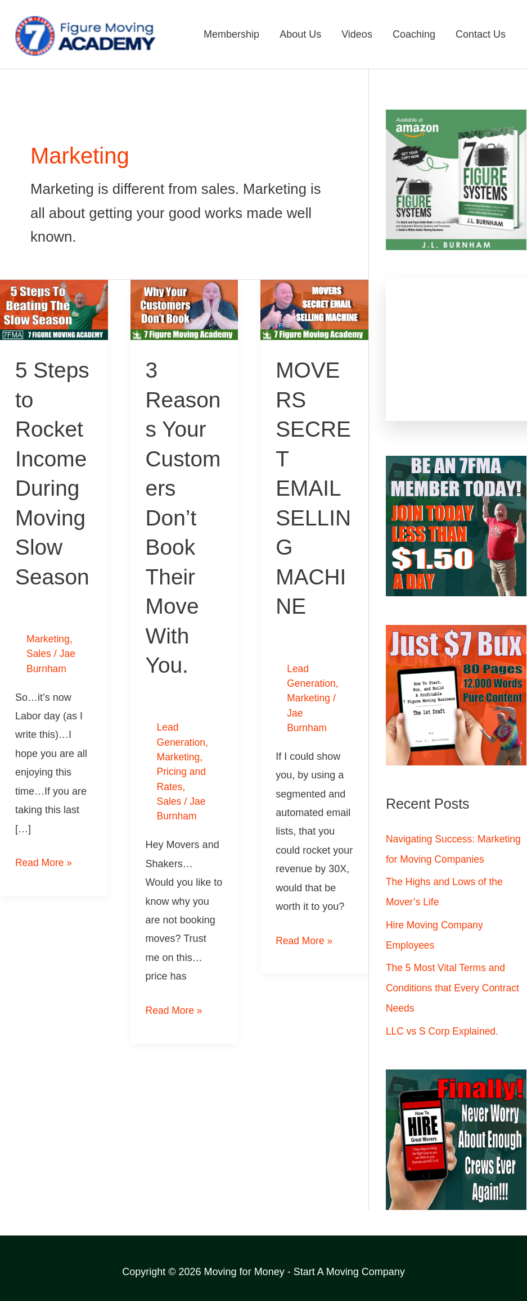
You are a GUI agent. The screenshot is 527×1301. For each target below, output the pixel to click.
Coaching (414, 34)
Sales (39, 652)
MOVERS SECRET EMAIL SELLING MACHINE (312, 487)
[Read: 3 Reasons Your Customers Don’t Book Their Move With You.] (184, 309)
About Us (300, 34)
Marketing (48, 637)
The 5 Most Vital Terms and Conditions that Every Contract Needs (454, 988)
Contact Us (481, 34)
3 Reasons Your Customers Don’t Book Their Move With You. (183, 516)
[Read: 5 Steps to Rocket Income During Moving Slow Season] (54, 309)
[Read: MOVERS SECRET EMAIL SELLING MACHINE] (314, 309)
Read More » (44, 859)
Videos (356, 34)
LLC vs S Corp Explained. (444, 1031)
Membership (231, 34)
